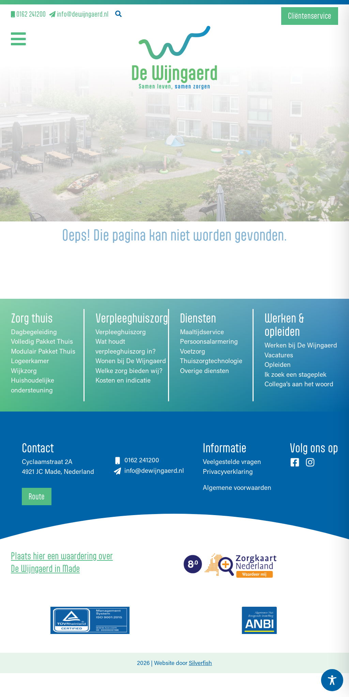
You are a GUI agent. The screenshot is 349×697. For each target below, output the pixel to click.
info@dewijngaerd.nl (78, 14)
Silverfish (200, 662)
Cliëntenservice (309, 15)
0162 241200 (28, 14)
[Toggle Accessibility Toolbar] (332, 680)
